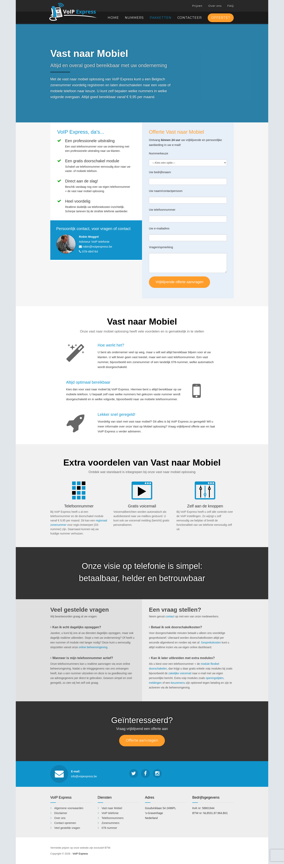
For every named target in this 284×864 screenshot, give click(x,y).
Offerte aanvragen (142, 740)
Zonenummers (110, 823)
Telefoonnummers (112, 818)
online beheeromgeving (93, 647)
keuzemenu (178, 682)
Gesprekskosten (211, 642)
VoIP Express (77, 12)
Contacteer (189, 18)
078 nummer (109, 827)
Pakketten (160, 18)
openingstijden (214, 678)
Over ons (214, 5)
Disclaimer (60, 813)
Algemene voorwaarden (68, 808)
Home (113, 18)
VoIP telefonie (110, 813)
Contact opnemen (65, 823)
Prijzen (197, 5)
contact (169, 616)
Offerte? (220, 18)
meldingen (155, 682)
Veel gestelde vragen (67, 827)
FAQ (230, 5)
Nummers (134, 18)
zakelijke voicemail (179, 673)
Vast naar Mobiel (112, 808)
